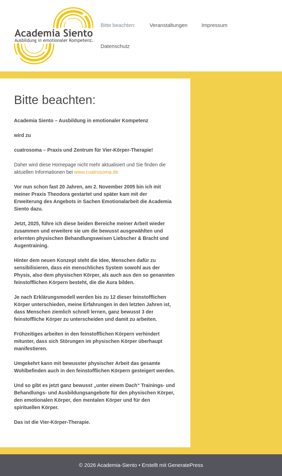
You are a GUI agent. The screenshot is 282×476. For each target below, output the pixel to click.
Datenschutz (114, 46)
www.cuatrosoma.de (96, 172)
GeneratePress (185, 465)
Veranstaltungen (169, 25)
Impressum (214, 25)
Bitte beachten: (117, 25)
